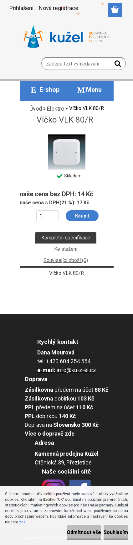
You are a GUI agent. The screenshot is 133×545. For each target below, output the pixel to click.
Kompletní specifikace (65, 238)
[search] (118, 65)
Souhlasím (116, 532)
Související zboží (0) (65, 260)
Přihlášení (21, 8)
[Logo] (66, 36)
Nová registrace (58, 8)
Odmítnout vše (84, 532)
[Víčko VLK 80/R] (66, 137)
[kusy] (47, 215)
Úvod (35, 108)
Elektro (55, 108)
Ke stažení (65, 249)
